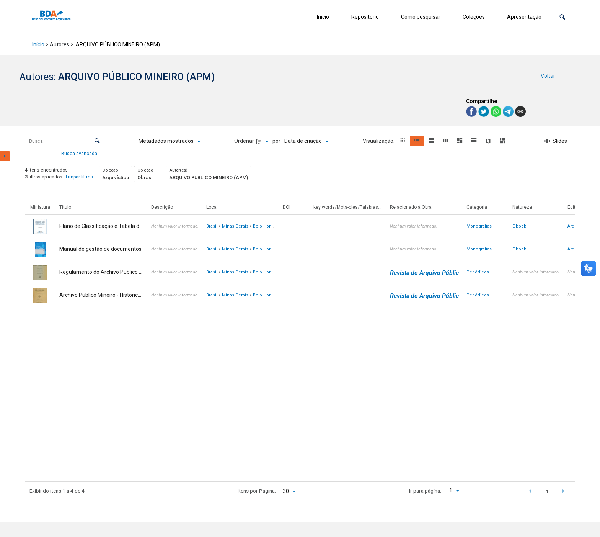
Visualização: (379, 141)
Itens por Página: (257, 491)
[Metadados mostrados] (169, 141)
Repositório (365, 17)
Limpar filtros (79, 177)
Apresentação (524, 17)
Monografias (479, 226)
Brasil (211, 226)
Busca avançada (79, 153)
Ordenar (244, 141)
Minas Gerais (235, 226)
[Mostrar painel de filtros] (5, 156)
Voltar (548, 76)
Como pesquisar (420, 17)
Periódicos (477, 272)
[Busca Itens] (64, 141)
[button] (562, 17)
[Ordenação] (306, 141)
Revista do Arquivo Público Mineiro (437, 273)
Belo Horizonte (268, 226)
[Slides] (555, 141)
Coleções (474, 17)
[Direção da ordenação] (263, 141)
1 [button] (547, 491)
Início (323, 17)
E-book (519, 226)
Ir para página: (425, 491)
